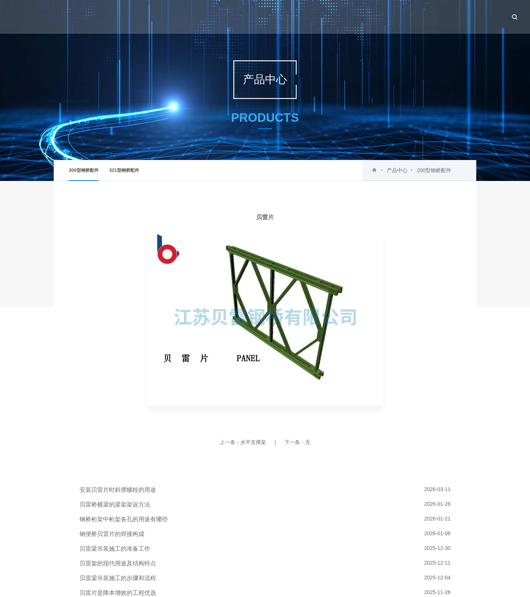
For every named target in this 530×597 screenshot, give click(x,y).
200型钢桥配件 (84, 174)
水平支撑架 (253, 442)
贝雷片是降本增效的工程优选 (118, 593)
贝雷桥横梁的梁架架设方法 (115, 504)
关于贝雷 (296, 16)
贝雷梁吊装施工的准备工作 (115, 549)
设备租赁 (440, 16)
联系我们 (475, 16)
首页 (265, 16)
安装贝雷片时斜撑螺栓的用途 (118, 490)
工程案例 (404, 16)
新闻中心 (332, 16)
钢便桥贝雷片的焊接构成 (112, 534)
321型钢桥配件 (124, 170)
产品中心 (368, 16)
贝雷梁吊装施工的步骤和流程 (118, 578)
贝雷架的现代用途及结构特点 (118, 563)
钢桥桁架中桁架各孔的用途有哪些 (124, 519)
